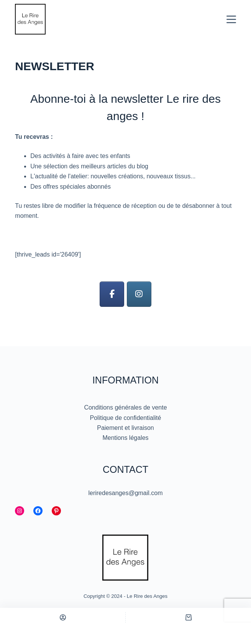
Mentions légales (125, 437)
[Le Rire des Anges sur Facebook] (112, 294)
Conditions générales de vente (125, 407)
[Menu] (231, 19)
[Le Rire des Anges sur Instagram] (139, 294)
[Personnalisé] (63, 617)
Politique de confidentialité (125, 418)
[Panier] (188, 617)
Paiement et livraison (125, 428)
